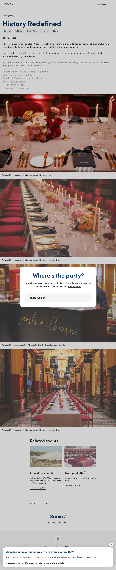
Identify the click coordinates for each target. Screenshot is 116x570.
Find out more (74, 286)
